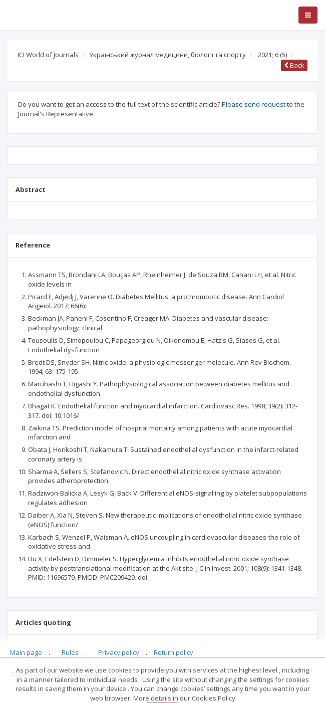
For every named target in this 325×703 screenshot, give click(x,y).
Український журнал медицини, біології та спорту (167, 54)
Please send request (253, 104)
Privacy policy (118, 652)
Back (294, 65)
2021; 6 (272, 54)
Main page (26, 652)
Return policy (173, 652)
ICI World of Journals (48, 54)
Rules (70, 652)
